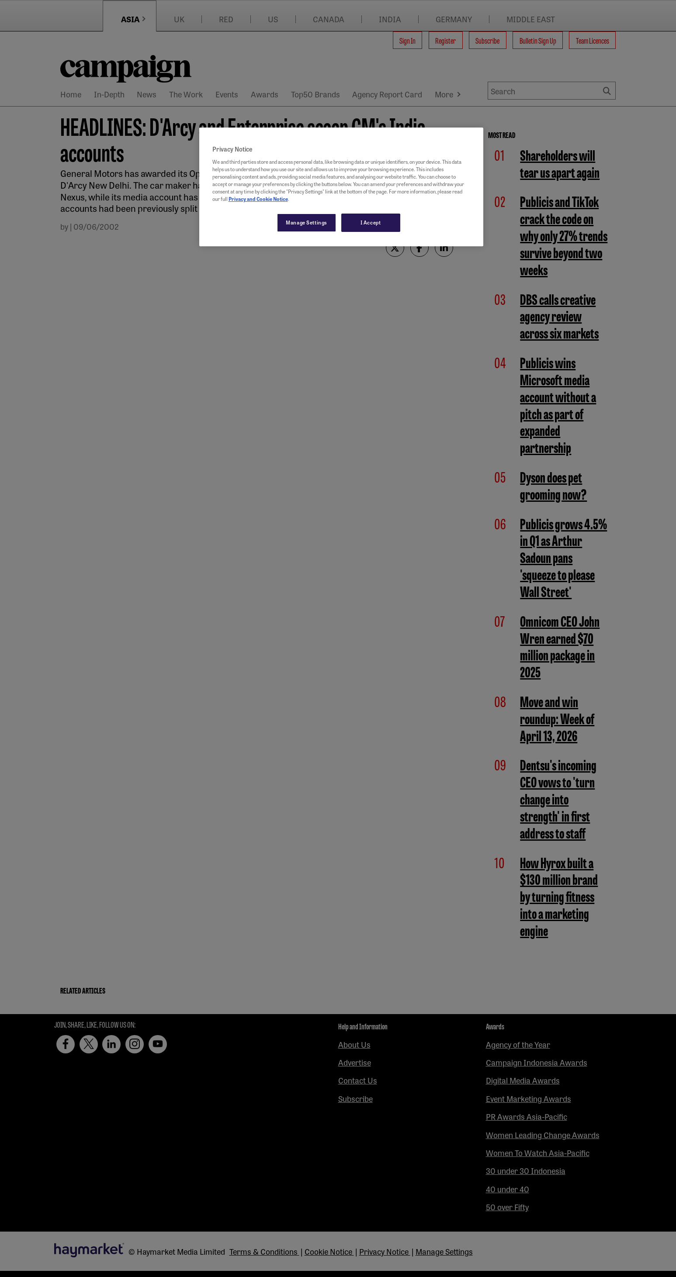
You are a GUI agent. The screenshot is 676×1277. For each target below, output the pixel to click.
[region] (341, 187)
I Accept (371, 222)
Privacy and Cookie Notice (258, 198)
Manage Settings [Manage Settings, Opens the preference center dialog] (306, 222)
